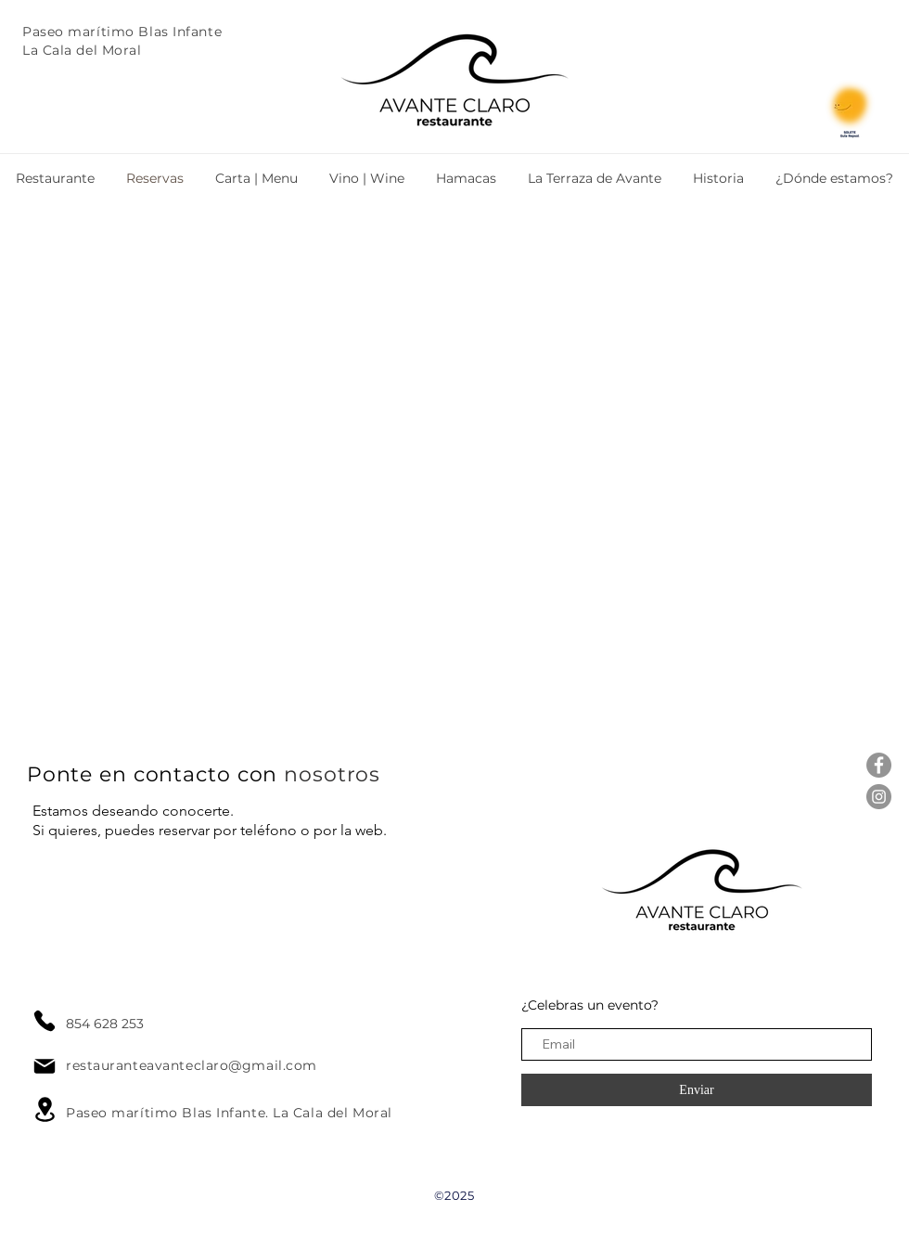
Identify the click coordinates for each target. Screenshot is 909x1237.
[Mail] (44, 1066)
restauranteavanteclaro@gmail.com (191, 1065)
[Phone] (44, 1021)
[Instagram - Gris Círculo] (878, 796)
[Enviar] (696, 1090)
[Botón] (584, 82)
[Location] (44, 1109)
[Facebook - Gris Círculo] (878, 765)
